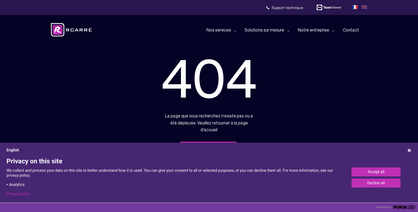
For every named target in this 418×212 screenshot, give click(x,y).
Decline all (376, 183)
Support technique (287, 7)
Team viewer (329, 7)
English (15, 150)
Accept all (376, 172)
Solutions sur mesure (264, 30)
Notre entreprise (313, 30)
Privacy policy (18, 194)
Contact (351, 30)
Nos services (219, 30)
